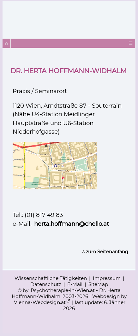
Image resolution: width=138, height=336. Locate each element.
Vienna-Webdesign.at (40, 302)
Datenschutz (45, 284)
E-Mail (74, 284)
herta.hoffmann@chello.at (71, 223)
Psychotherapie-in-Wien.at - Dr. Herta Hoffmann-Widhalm (66, 293)
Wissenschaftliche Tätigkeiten (51, 278)
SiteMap (98, 284)
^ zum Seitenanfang (105, 252)
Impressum (107, 278)
